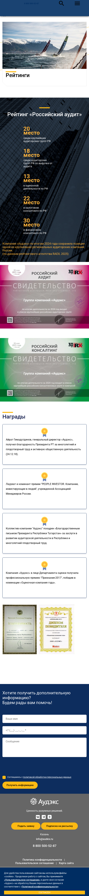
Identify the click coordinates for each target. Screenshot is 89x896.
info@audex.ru (44, 839)
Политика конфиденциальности (42, 859)
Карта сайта (66, 863)
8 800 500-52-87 (31, 3)
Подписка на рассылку (59, 826)
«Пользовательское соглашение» (22, 880)
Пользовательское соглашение (34, 863)
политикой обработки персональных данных (47, 777)
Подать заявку (26, 826)
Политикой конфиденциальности (40, 886)
